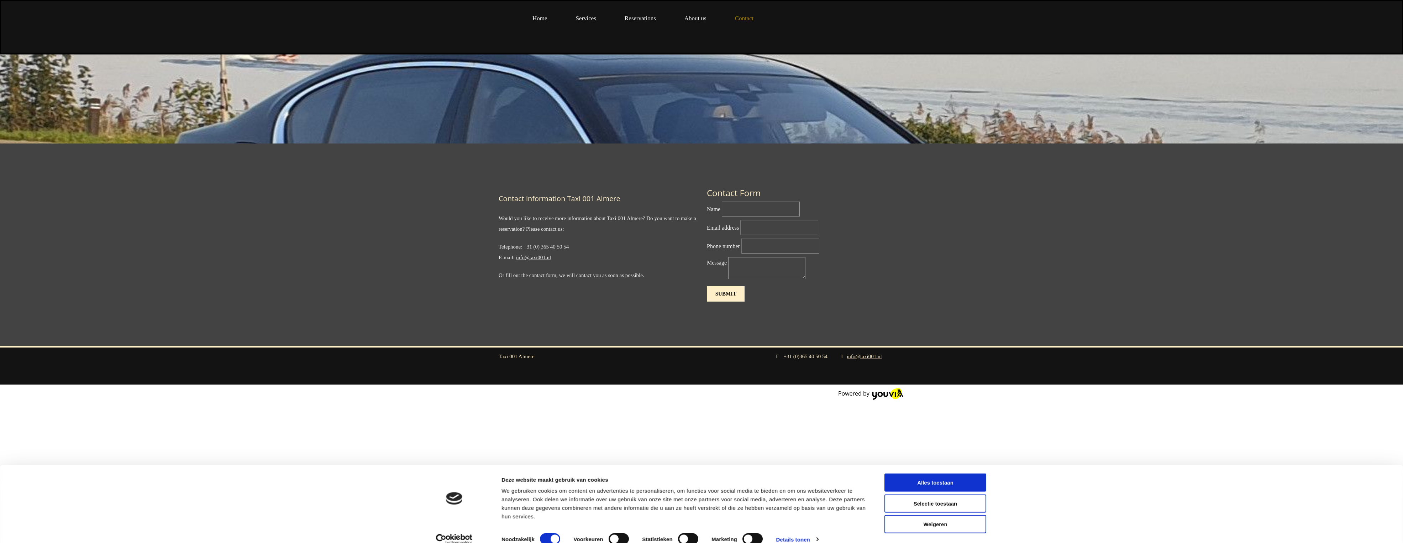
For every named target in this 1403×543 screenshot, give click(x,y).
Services (586, 18)
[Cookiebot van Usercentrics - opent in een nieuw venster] (454, 418)
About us (695, 18)
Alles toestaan (935, 362)
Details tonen (793, 418)
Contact (744, 18)
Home (539, 18)
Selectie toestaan (935, 382)
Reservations (640, 18)
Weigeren (935, 403)
